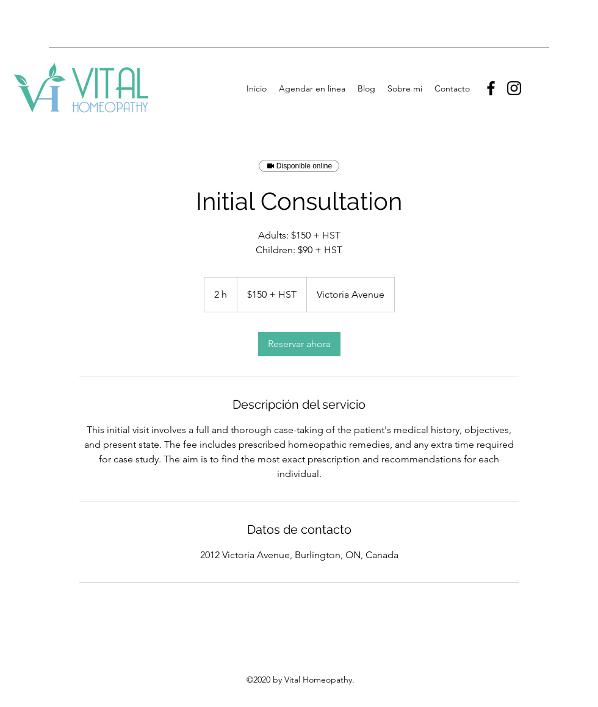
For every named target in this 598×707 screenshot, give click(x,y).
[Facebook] (490, 88)
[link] (299, 344)
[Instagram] (514, 88)
